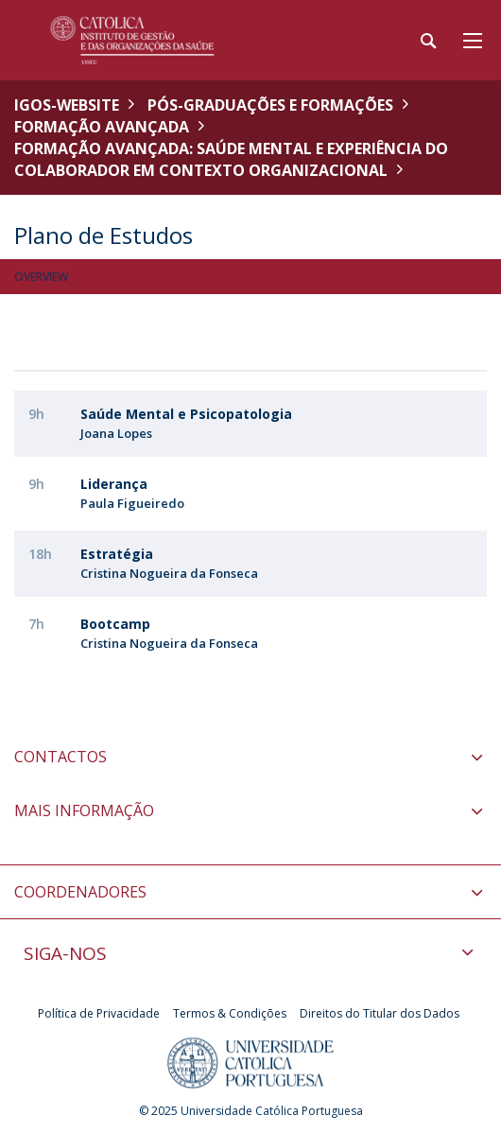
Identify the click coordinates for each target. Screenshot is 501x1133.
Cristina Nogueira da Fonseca (169, 573)
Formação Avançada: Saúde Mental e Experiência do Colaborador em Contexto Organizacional (231, 159)
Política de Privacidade (99, 1013)
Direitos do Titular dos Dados (379, 1013)
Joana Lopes (116, 433)
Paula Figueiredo (132, 503)
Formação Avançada (101, 126)
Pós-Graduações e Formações (270, 105)
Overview (41, 277)
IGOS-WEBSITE (66, 105)
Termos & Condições (229, 1013)
